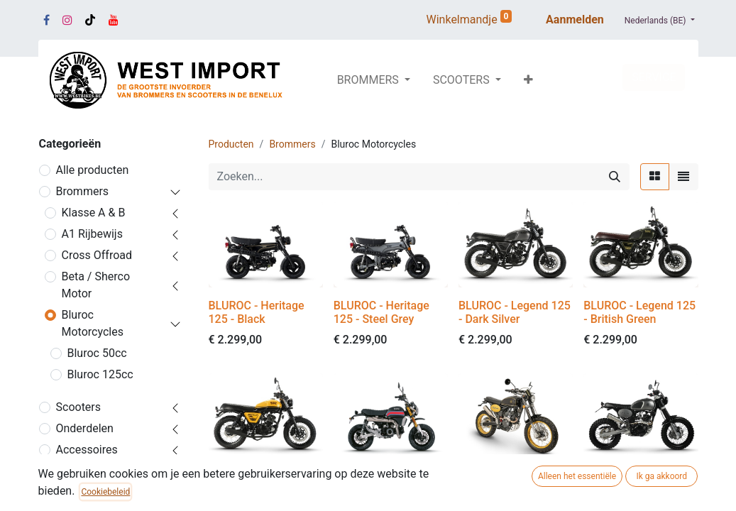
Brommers (82, 191)
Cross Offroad (97, 255)
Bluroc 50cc (97, 353)
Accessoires (87, 449)
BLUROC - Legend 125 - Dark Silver (514, 312)
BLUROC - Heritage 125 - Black (256, 312)
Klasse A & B (94, 212)
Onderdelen (85, 428)
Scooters (78, 407)
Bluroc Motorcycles (92, 323)
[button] (528, 80)
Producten (231, 144)
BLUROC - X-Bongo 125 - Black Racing (381, 484)
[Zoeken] (615, 176)
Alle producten (92, 170)
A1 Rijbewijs (92, 234)
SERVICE (654, 77)
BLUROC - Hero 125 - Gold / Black (511, 484)
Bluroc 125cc (100, 374)
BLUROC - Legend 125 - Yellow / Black (265, 484)
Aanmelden (575, 19)
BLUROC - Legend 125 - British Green (639, 312)
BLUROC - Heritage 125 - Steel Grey (381, 312)
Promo (73, 471)
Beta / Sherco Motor (96, 285)
